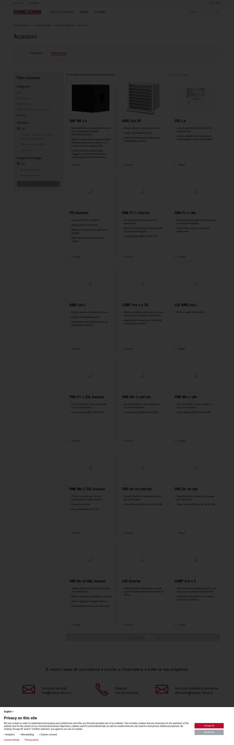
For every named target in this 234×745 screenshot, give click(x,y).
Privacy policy (31, 740)
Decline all (209, 732)
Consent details (12, 740)
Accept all (209, 725)
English (9, 711)
